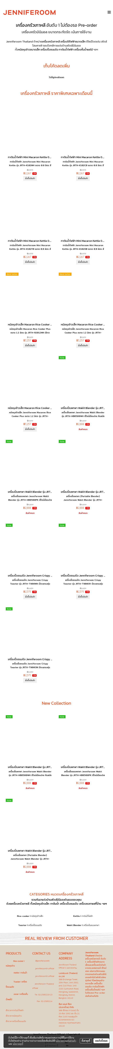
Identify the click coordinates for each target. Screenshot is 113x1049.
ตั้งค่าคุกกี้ (86, 1040)
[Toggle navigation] (109, 12)
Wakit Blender (74, 925)
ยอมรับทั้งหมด (101, 1040)
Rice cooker (23, 916)
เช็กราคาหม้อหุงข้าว (14, 1015)
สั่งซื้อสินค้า (30, 178)
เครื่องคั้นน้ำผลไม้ (83, 49)
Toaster (22, 925)
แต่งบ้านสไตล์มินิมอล (53, 899)
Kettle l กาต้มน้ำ (20, 972)
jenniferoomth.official (44, 968)
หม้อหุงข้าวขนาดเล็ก (29, 49)
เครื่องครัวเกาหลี (30, 25)
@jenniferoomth (42, 960)
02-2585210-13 (45, 994)
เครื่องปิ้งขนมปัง (49, 49)
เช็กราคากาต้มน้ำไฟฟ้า (15, 1010)
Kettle (76, 916)
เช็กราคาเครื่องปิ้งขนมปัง (16, 1021)
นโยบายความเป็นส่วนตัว (66, 1040)
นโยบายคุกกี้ (18, 1044)
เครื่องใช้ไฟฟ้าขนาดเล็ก (72, 42)
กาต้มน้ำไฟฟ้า (66, 49)
